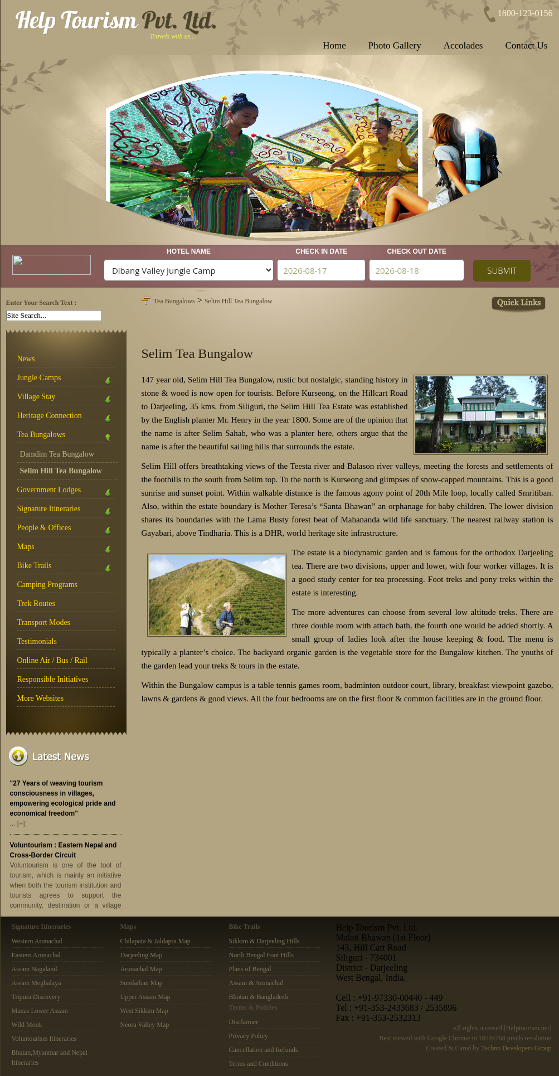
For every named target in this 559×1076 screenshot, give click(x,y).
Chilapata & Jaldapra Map (155, 941)
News (26, 359)
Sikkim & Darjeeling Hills (264, 941)
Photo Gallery (394, 45)
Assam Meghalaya (36, 983)
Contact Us (526, 45)
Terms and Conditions (258, 1064)
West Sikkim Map (144, 1011)
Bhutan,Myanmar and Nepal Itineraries (50, 1058)
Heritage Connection (66, 417)
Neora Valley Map (144, 1025)
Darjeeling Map (141, 955)
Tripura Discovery (36, 997)
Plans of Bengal (250, 969)
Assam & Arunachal (256, 983)
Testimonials (37, 641)
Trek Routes (36, 603)
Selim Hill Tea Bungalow (239, 301)
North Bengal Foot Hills (261, 955)
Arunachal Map (141, 969)
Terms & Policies (253, 1007)
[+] (21, 823)
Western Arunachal (37, 941)
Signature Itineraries (66, 511)
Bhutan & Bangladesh (258, 997)
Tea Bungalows (66, 436)
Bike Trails (66, 567)
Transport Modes (44, 622)
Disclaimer (244, 1022)
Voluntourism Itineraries (44, 1039)
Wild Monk (27, 1025)
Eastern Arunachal (36, 955)
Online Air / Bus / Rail (52, 660)
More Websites (40, 698)
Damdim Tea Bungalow (57, 454)
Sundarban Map (141, 983)
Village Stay (66, 398)
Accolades (463, 45)
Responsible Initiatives (53, 679)
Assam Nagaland (34, 969)
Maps (66, 548)
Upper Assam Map (145, 997)
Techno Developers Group (516, 1048)
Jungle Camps (66, 380)
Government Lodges (66, 492)
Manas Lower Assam (40, 1011)
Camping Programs (47, 584)
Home (334, 45)
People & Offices (66, 530)
